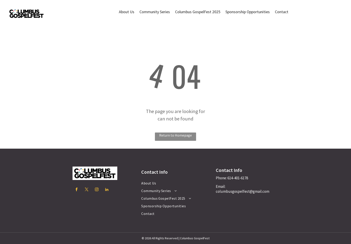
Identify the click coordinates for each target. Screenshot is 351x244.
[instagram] (96, 190)
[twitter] (86, 190)
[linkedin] (106, 190)
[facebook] (76, 190)
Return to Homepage (175, 135)
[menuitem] (173, 183)
